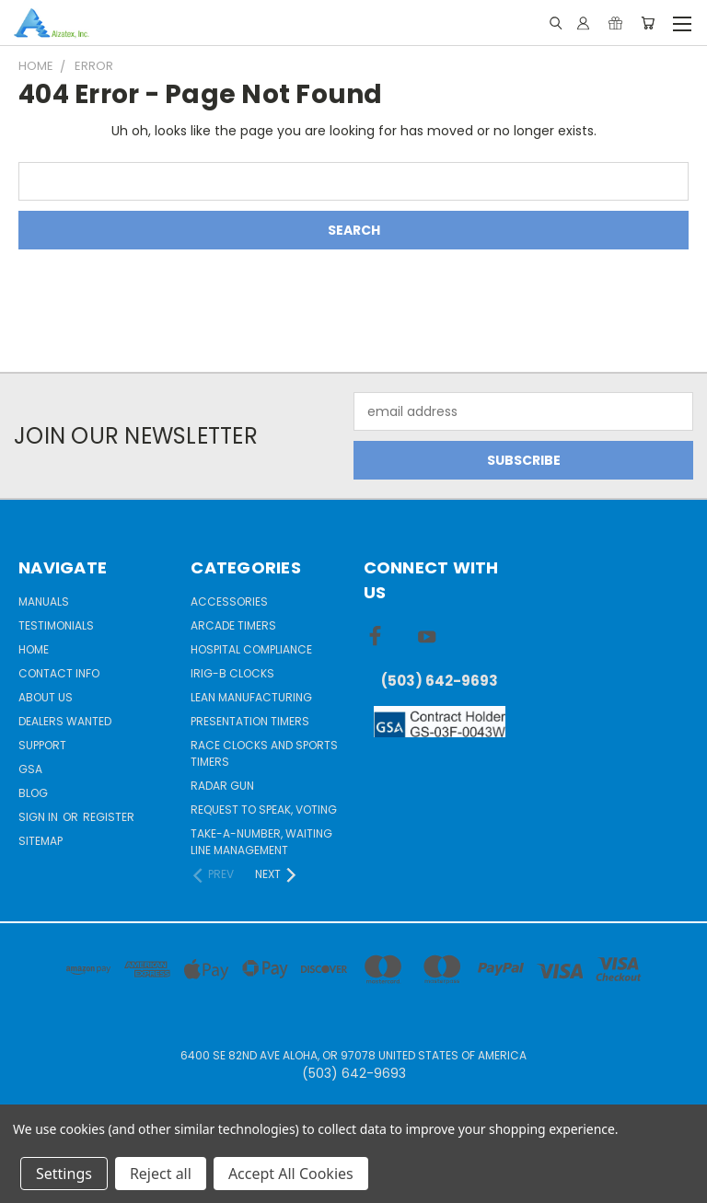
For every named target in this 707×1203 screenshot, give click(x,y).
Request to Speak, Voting (264, 809)
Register (108, 817)
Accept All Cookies (291, 1173)
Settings (64, 1173)
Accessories (229, 601)
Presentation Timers (250, 721)
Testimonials (56, 625)
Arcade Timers (233, 625)
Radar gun (222, 785)
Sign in (39, 817)
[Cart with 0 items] (647, 23)
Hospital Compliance (251, 649)
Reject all (160, 1173)
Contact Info (58, 673)
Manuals (43, 601)
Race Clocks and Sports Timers (264, 753)
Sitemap (40, 841)
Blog (33, 793)
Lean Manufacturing (251, 697)
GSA (30, 769)
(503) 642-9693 (439, 680)
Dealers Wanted (64, 721)
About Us (45, 697)
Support (42, 745)
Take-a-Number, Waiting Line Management (261, 842)
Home (33, 649)
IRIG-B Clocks (232, 673)
